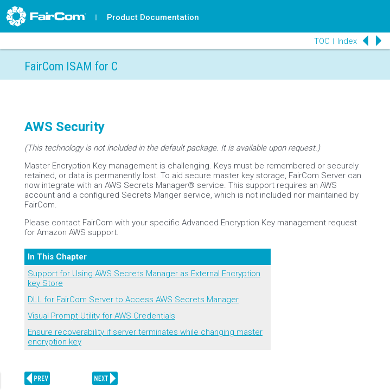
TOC (322, 41)
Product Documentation (153, 17)
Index (347, 41)
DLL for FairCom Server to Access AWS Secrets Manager (133, 299)
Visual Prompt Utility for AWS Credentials (101, 316)
